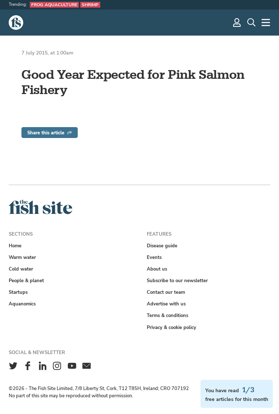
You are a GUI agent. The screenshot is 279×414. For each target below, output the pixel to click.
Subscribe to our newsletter (177, 280)
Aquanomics (22, 303)
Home (15, 245)
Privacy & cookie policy (171, 327)
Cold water (21, 268)
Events (154, 257)
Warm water (22, 257)
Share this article (49, 132)
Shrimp (90, 5)
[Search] (251, 22)
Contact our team (166, 292)
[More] (266, 22)
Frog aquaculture (54, 5)
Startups (18, 292)
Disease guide (162, 245)
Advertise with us (166, 303)
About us (157, 268)
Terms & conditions (167, 315)
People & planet (26, 280)
